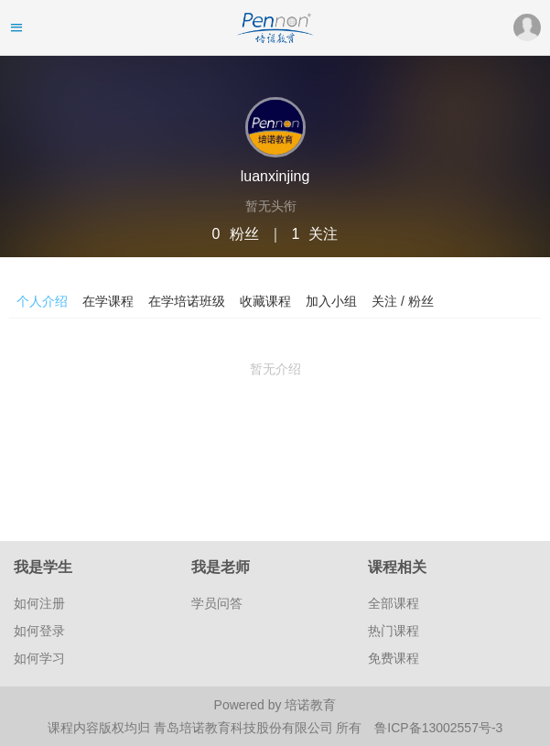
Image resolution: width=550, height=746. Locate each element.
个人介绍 (42, 301)
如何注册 (39, 603)
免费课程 (393, 658)
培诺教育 (310, 704)
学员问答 (217, 603)
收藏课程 (265, 301)
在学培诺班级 (186, 301)
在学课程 (108, 301)
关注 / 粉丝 (403, 301)
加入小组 (331, 301)
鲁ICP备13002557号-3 (438, 727)
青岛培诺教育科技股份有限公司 (245, 727)
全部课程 (393, 603)
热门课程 (393, 630)
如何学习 (39, 658)
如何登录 (39, 630)
